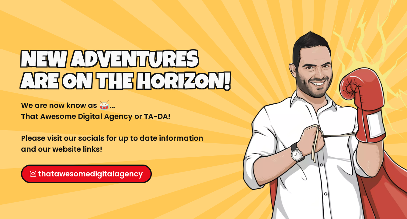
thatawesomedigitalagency (86, 174)
